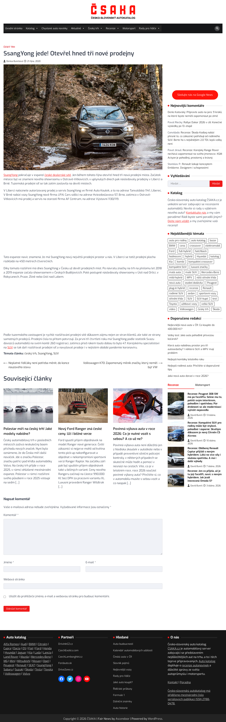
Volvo (26, 673)
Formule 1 (119, 694)
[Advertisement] (83, 227)
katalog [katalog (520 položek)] (214, 256)
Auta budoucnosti (123, 643)
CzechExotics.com (68, 650)
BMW (32, 644)
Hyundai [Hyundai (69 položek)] (201, 256)
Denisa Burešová (13, 61)
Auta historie (120, 707)
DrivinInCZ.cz (65, 643)
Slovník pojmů (121, 662)
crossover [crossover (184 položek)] (195, 245)
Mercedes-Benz (41, 656)
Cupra (7, 648)
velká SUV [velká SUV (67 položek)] (207, 304)
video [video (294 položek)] (172, 309)
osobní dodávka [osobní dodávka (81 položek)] (194, 283)
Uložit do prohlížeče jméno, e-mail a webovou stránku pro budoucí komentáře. (59, 596)
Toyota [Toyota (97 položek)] (173, 304)
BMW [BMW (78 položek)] (172, 245)
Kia (30, 652)
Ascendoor (122, 718)
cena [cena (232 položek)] (182, 245)
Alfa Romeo (11, 644)
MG (6, 661)
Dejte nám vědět (178, 221)
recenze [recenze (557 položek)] (193, 288)
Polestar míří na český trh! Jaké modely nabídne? (28, 426)
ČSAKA (91, 718)
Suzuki (19, 669)
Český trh (95, 28)
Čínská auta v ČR (122, 656)
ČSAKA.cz (174, 648)
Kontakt (173, 682)
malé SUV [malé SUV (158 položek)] (191, 272)
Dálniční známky (122, 701)
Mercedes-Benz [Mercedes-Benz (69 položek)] (210, 272)
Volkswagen (13, 673)
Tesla (38, 669)
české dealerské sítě (58, 175)
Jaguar (22, 652)
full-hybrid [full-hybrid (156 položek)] (185, 251)
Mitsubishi (23, 661)
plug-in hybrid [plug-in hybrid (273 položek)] (177, 288)
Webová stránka (14, 579)
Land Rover (11, 656)
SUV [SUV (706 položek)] (189, 298)
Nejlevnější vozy (122, 669)
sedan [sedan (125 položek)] (191, 293)
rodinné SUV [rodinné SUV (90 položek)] (176, 293)
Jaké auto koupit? (123, 682)
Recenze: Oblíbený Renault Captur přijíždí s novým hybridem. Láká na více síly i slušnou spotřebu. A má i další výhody (204, 455)
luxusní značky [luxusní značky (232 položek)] (199, 267)
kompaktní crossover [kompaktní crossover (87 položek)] (200, 261)
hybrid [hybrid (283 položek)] (188, 256)
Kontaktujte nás (196, 213)
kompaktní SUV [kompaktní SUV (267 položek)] (178, 267)
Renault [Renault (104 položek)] (207, 288)
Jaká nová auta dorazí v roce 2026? (188, 376)
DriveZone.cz (65, 669)
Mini (12, 661)
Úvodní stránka (13, 28)
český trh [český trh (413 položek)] (203, 309)
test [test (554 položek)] (214, 298)
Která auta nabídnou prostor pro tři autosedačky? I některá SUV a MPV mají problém (191, 349)
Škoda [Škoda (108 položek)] (216, 309)
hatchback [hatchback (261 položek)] (201, 251)
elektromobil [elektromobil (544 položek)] (212, 245)
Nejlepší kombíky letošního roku (186, 359)
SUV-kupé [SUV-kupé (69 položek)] (202, 298)
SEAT (32, 665)
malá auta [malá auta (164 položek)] (175, 272)
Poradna (185, 682)
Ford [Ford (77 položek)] (171, 251)
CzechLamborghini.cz (70, 656)
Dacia (16, 648)
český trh (30, 353)
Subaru (8, 669)
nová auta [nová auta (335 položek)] (175, 283)
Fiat (30, 648)
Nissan (36, 661)
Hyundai (10, 652)
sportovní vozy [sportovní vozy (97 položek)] (207, 293)
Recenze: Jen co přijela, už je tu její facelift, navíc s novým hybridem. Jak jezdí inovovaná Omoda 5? (205, 476)
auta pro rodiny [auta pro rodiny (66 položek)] (178, 240)
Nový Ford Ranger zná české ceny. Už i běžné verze (80, 430)
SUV (10, 347)
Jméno (9, 562)
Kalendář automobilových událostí (132, 650)
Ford (38, 648)
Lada (38, 652)
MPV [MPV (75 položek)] (189, 277)
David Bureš (195, 415)
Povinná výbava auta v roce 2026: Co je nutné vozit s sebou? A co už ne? (134, 433)
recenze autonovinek (195, 665)
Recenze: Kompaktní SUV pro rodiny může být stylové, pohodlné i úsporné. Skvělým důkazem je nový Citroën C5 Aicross (204, 429)
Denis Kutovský (176, 112)
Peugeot (9, 665)
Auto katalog (207, 661)
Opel (46, 661)
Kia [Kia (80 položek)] (171, 261)
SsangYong (11, 175)
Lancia (47, 652)
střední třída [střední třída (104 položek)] (176, 298)
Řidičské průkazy (122, 688)
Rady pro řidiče (149, 28)
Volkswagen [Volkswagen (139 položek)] (186, 309)
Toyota (48, 669)
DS (24, 648)
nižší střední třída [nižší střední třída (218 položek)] (206, 277)
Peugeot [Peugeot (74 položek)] (212, 283)
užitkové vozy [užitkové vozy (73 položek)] (189, 304)
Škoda (29, 669)
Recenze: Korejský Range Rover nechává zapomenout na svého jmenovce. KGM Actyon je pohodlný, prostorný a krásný (195, 154)
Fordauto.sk (65, 662)
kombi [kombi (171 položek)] (180, 261)
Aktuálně (78, 28)
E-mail (91, 562)
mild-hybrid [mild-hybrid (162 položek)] (175, 277)
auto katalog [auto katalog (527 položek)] (198, 240)
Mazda (24, 656)
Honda (47, 648)
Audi (24, 644)
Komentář (11, 514)
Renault (21, 665)
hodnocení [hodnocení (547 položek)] (175, 256)
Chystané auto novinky (54, 28)
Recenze (112, 28)
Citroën (42, 644)
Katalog (32, 28)
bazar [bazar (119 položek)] (213, 240)
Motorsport (129, 28)
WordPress (155, 718)
